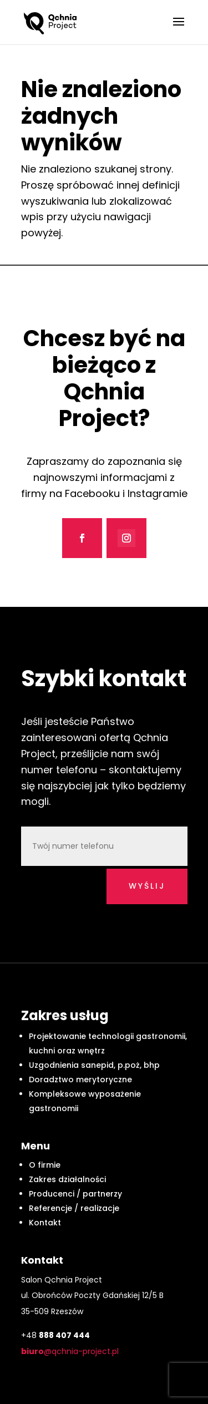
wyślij (147, 885)
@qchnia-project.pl (70, 1351)
